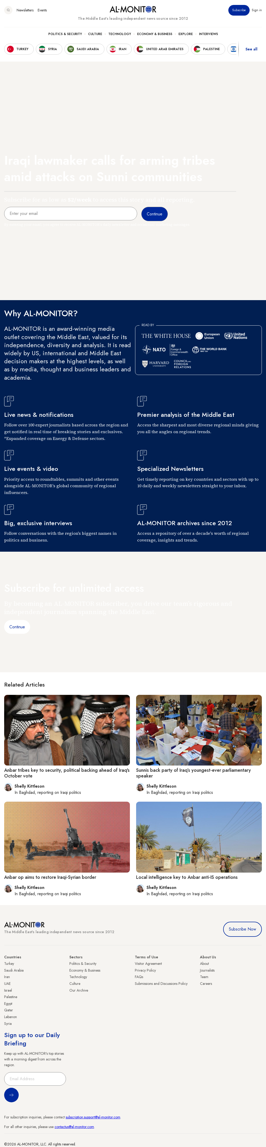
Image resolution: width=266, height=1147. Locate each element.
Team (204, 976)
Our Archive (78, 990)
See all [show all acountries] (251, 49)
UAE (7, 983)
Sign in (257, 10)
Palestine (10, 996)
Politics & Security (65, 34)
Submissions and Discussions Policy (161, 983)
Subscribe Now (242, 929)
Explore (185, 34)
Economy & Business (154, 34)
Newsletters (25, 10)
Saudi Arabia (14, 970)
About (204, 963)
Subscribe (239, 10)
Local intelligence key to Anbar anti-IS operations (187, 877)
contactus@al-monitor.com (74, 1126)
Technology (119, 34)
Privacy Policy (145, 970)
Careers (206, 983)
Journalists (207, 970)
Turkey (9, 963)
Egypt (8, 1003)
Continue (17, 627)
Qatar (8, 1010)
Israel (8, 990)
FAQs (139, 976)
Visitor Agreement (148, 963)
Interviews (208, 34)
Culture (95, 34)
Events (42, 10)
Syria (8, 1023)
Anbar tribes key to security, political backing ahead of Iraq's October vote (67, 773)
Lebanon (10, 1016)
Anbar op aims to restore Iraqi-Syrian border (50, 877)
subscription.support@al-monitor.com (93, 1117)
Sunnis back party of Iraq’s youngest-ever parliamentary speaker (193, 773)
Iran (7, 976)
